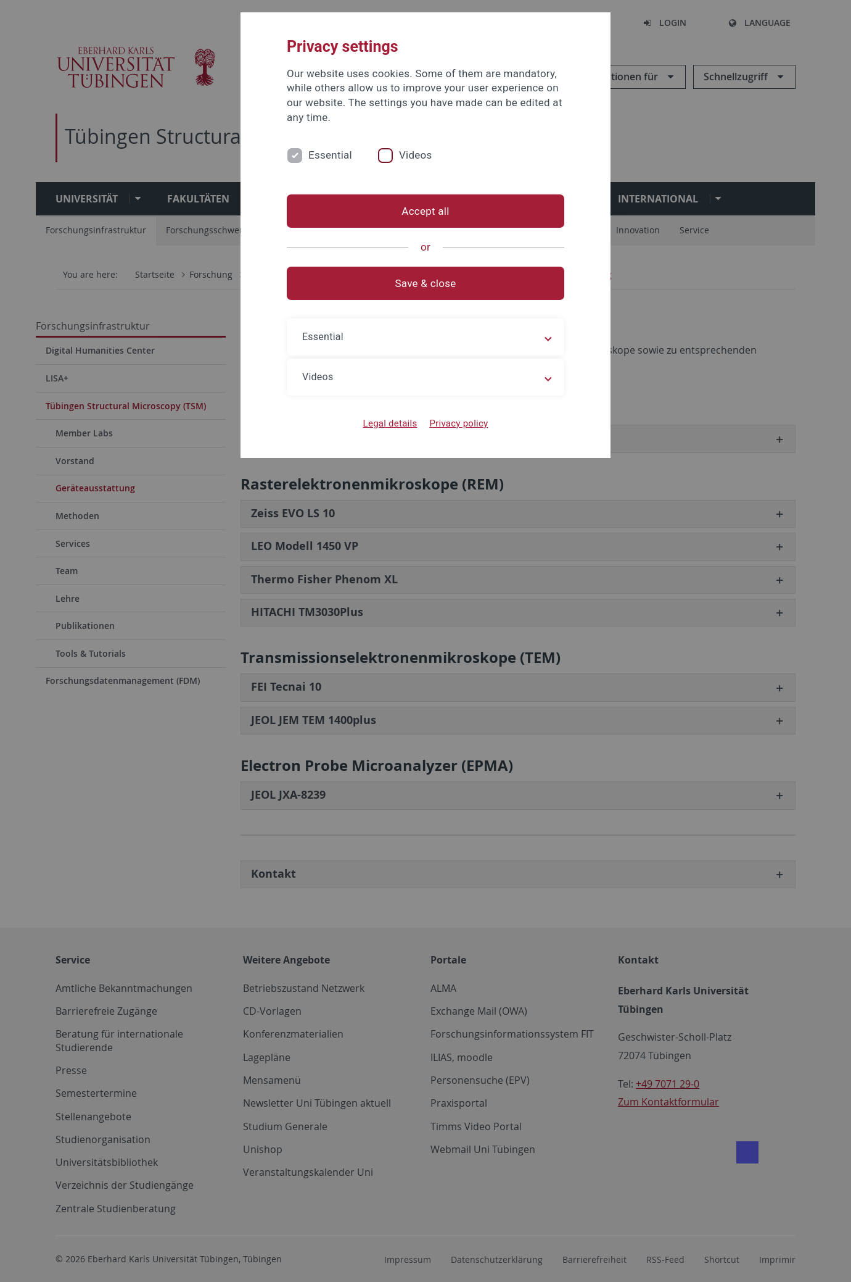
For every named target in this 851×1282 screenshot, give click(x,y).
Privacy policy (458, 423)
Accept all (425, 211)
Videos (415, 155)
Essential (330, 155)
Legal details (390, 423)
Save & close (425, 283)
